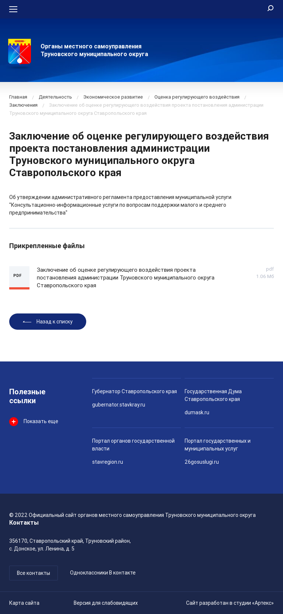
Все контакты (33, 573)
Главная (18, 97)
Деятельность (55, 97)
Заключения (23, 105)
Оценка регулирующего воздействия (197, 97)
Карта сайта (24, 603)
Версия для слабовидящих (106, 603)
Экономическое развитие (113, 97)
